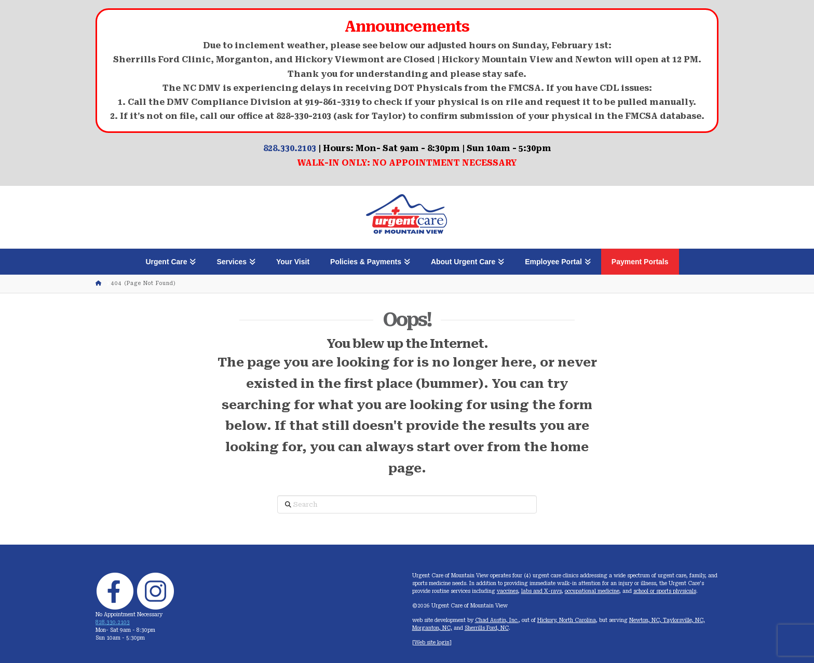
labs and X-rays (541, 591)
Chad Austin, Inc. (497, 620)
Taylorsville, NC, (684, 620)
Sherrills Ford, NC (487, 628)
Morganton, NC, (432, 628)
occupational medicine (592, 591)
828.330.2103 (289, 148)
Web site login (432, 642)
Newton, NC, (646, 620)
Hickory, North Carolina (566, 620)
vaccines (507, 591)
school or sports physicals (664, 591)
